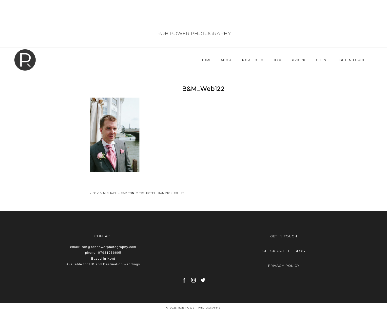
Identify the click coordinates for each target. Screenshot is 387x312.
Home (206, 60)
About (227, 60)
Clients (323, 60)
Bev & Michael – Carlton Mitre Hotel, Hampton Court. (139, 193)
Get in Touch (352, 60)
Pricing (299, 60)
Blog (277, 60)
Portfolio (253, 60)
